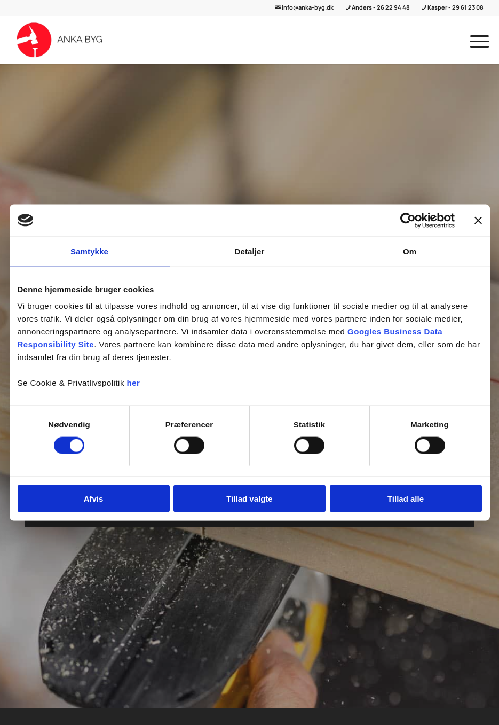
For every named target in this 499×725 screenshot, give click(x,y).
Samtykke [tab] (89, 250)
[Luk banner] (478, 220)
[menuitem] (474, 40)
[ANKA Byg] (59, 40)
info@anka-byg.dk (304, 7)
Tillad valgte (249, 498)
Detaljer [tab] (250, 250)
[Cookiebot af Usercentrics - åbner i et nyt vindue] (408, 220)
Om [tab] (409, 250)
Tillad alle (405, 498)
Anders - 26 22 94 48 (378, 7)
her (133, 382)
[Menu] (474, 40)
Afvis (94, 498)
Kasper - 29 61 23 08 (453, 7)
